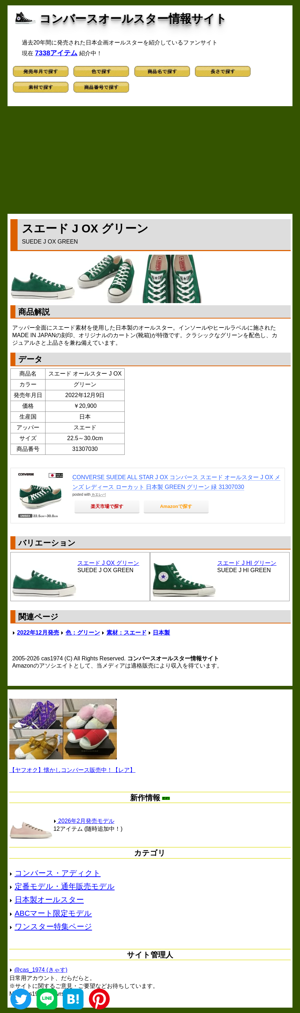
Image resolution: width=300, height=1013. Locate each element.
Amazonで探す (176, 506)
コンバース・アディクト (58, 873)
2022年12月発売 (38, 633)
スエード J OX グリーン (108, 563)
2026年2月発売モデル (83, 821)
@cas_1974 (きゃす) (40, 970)
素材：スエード (126, 633)
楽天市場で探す (107, 506)
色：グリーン (83, 633)
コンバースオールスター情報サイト (133, 18)
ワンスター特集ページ (53, 926)
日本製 (161, 633)
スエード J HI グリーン (246, 563)
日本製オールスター (49, 899)
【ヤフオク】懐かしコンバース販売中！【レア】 (72, 770)
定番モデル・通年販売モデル (65, 886)
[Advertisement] (150, 160)
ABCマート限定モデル (53, 913)
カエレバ (98, 494)
